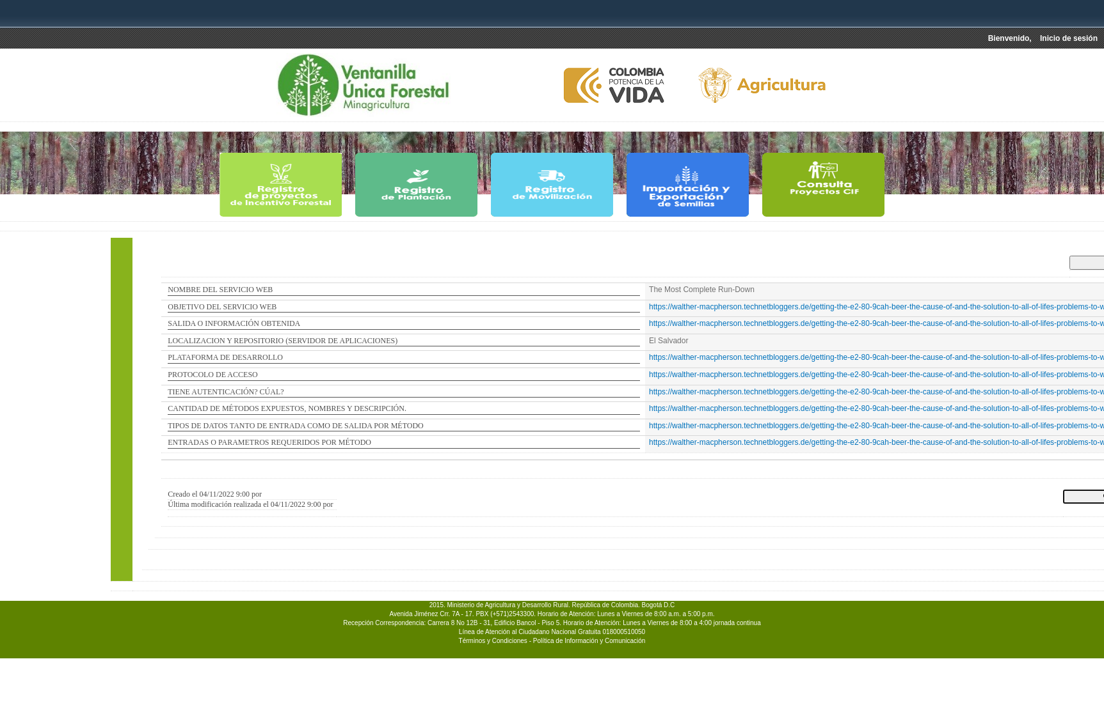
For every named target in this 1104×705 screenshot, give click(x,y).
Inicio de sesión (1069, 38)
